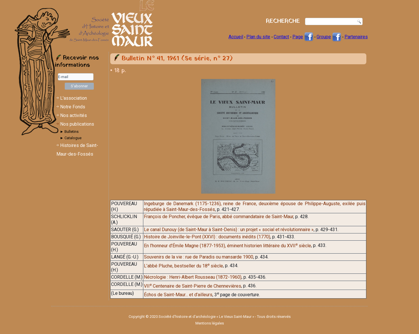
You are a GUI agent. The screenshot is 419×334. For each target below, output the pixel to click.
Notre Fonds (72, 107)
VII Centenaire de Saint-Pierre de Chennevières (192, 286)
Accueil (235, 36)
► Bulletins (69, 131)
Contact (281, 36)
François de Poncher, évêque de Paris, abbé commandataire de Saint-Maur (218, 216)
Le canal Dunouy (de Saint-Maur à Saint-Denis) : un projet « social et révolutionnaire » (229, 229)
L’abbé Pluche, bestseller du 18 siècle (183, 266)
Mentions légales (209, 323)
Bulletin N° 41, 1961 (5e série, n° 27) (177, 58)
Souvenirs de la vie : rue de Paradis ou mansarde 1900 (198, 257)
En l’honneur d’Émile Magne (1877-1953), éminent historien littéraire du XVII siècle (227, 245)
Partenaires (356, 36)
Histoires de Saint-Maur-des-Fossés (77, 150)
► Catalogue (70, 138)
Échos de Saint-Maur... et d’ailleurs (178, 294)
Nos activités (73, 115)
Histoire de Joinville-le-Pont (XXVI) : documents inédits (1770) (207, 236)
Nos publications (77, 124)
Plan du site (258, 36)
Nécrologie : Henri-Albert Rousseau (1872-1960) (192, 277)
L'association (73, 98)
